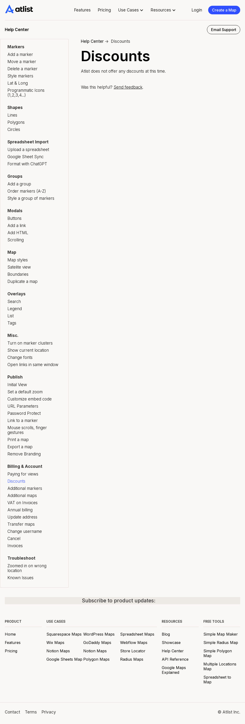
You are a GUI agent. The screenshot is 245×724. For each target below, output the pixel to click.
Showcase (171, 642)
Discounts (16, 481)
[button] (131, 10)
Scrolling (15, 240)
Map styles (17, 260)
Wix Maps (55, 642)
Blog (166, 634)
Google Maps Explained (174, 670)
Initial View (17, 384)
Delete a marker (22, 68)
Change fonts (20, 357)
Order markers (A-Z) (26, 191)
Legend (14, 308)
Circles (13, 129)
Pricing (104, 10)
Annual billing (20, 510)
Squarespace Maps (64, 634)
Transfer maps (21, 524)
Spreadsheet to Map (217, 679)
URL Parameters (22, 406)
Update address (22, 517)
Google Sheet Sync (25, 156)
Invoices (15, 545)
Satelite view (19, 267)
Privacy (49, 712)
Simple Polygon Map (217, 653)
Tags (11, 323)
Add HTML (17, 232)
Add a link (16, 225)
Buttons (14, 218)
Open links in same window (32, 364)
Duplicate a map (22, 281)
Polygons (16, 122)
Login (197, 10)
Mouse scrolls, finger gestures (27, 430)
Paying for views (22, 474)
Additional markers (24, 488)
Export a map (20, 446)
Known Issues (20, 577)
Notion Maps (58, 650)
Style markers (20, 76)
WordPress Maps (99, 634)
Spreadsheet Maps (137, 634)
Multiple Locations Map (219, 666)
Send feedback (128, 87)
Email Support (223, 29)
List (10, 315)
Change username (24, 531)
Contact (12, 712)
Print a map (18, 439)
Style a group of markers (30, 198)
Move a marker (21, 61)
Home (10, 634)
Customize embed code (29, 399)
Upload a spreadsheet (28, 149)
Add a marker (20, 54)
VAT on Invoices (22, 502)
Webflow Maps (133, 642)
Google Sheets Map (64, 659)
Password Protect (24, 413)
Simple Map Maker (220, 634)
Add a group (19, 184)
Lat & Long (17, 83)
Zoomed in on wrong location (26, 568)
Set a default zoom (25, 391)
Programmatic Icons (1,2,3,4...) (26, 92)
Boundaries (17, 274)
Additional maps (22, 495)
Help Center (92, 41)
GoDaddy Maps (97, 642)
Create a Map (224, 10)
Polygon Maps (96, 659)
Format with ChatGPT (27, 164)
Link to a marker (22, 420)
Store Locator (132, 650)
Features (82, 10)
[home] (19, 9)
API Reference (175, 659)
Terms (31, 712)
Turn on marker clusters (30, 343)
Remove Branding (24, 454)
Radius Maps (131, 659)
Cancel (13, 538)
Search (14, 301)
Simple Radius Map (220, 642)
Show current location (28, 350)
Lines (12, 115)
